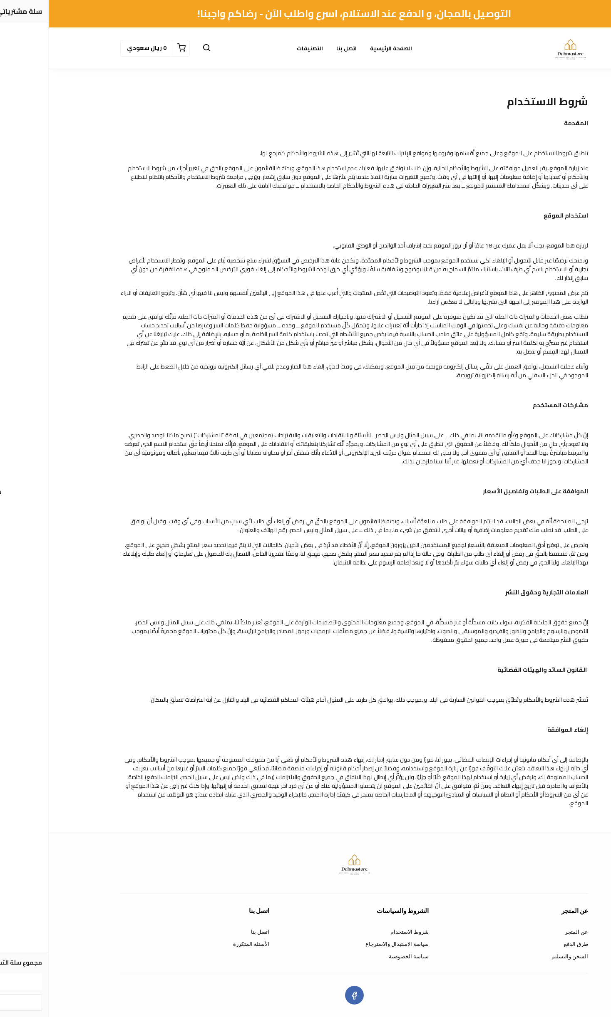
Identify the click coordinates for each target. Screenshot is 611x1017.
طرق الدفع (527, 944)
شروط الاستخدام (361, 932)
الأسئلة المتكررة (202, 944)
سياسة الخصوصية (360, 956)
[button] (157, 48)
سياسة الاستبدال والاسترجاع (348, 944)
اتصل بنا (298, 48)
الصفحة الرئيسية (342, 48)
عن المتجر (527, 932)
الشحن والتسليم (521, 956)
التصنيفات (261, 48)
